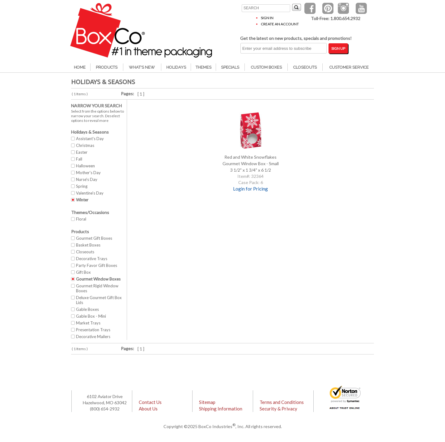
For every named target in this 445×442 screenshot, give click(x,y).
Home (80, 67)
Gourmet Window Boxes (98, 279)
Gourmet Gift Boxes (94, 238)
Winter (82, 199)
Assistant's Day (90, 138)
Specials (230, 67)
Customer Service (349, 67)
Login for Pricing (250, 188)
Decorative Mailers (93, 336)
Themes (203, 67)
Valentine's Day (90, 193)
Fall (79, 159)
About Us (148, 408)
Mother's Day (88, 172)
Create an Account (280, 24)
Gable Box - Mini (91, 316)
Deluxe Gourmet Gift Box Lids (99, 300)
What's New (142, 67)
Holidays (176, 67)
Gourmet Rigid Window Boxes (97, 288)
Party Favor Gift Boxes (96, 265)
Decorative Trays (91, 258)
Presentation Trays (93, 329)
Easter (81, 152)
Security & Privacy (278, 408)
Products (106, 67)
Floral (81, 219)
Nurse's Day (86, 179)
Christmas (85, 145)
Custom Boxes (266, 67)
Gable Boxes (87, 309)
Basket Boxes (88, 244)
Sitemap (207, 402)
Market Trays (88, 322)
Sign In (267, 17)
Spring (81, 186)
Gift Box (83, 272)
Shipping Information (220, 408)
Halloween (85, 165)
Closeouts (305, 67)
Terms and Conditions (282, 402)
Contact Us (150, 402)
